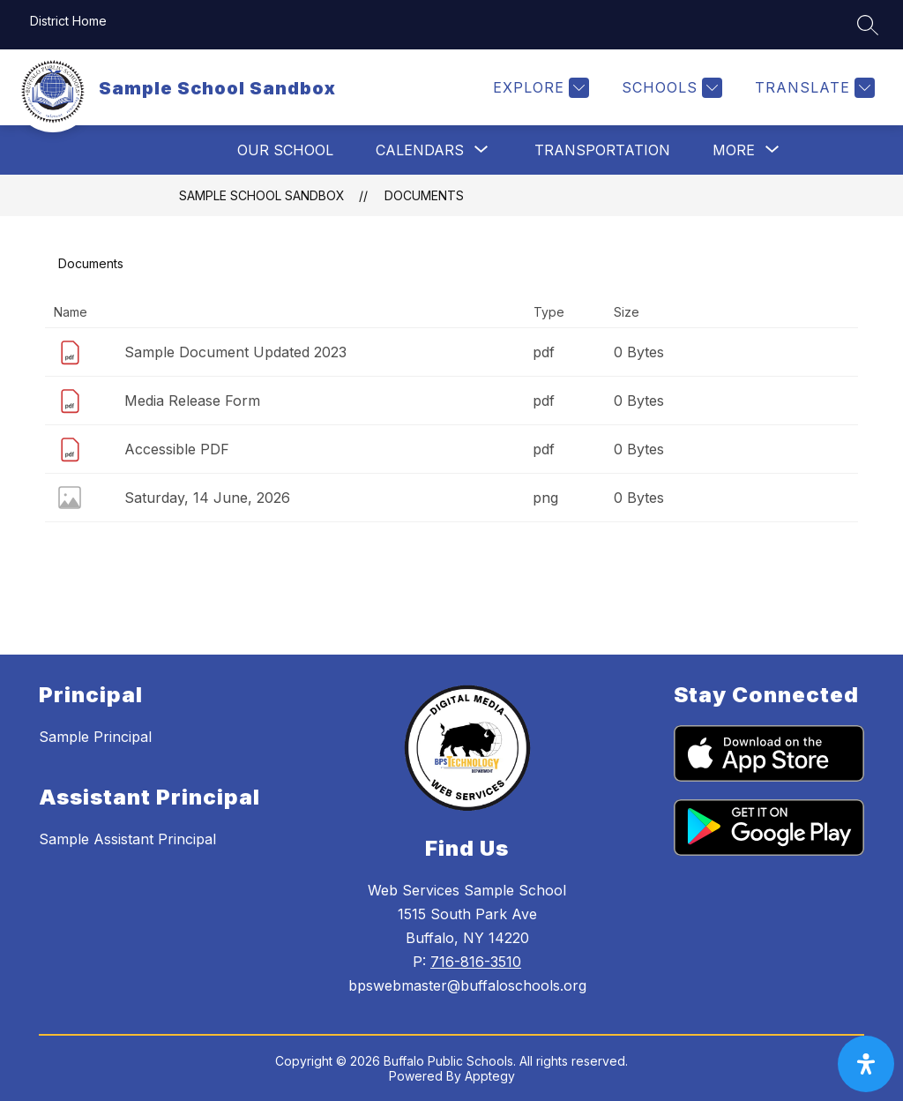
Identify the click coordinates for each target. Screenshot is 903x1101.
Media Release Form (192, 400)
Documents (424, 195)
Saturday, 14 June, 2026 (207, 497)
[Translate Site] (812, 88)
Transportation (602, 150)
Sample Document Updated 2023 (235, 352)
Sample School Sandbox (262, 195)
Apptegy (490, 1075)
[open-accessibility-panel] (866, 1064)
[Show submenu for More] (734, 150)
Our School (285, 150)
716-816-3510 (475, 961)
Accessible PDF (176, 449)
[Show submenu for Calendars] (420, 150)
